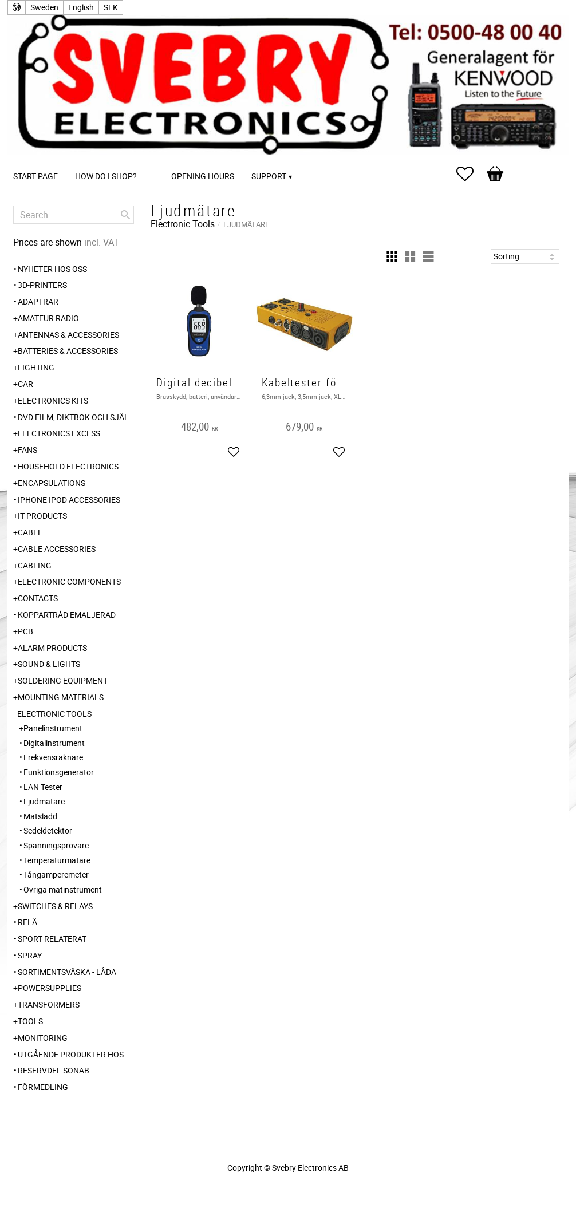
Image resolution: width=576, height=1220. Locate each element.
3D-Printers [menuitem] (42, 284)
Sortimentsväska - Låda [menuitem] (67, 971)
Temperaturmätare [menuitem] (56, 860)
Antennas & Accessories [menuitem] (68, 334)
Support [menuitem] (268, 176)
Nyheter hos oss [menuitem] (52, 268)
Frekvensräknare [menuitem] (53, 757)
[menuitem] (157, 160)
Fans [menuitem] (27, 449)
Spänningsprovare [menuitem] (56, 845)
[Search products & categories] (73, 215)
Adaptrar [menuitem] (38, 301)
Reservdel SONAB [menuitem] (53, 1070)
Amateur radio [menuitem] (48, 318)
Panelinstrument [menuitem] (52, 727)
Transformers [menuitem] (49, 1004)
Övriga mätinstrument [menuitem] (62, 889)
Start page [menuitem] (35, 176)
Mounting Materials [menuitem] (61, 697)
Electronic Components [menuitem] (69, 581)
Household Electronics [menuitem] (68, 466)
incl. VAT (101, 242)
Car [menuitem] (25, 383)
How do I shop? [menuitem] (106, 176)
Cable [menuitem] (30, 532)
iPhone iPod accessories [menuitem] (69, 499)
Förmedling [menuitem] (43, 1086)
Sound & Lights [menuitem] (49, 663)
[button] (470, 174)
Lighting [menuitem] (36, 367)
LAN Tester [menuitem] (42, 786)
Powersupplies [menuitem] (49, 987)
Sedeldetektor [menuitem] (47, 830)
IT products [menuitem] (42, 515)
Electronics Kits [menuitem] (53, 400)
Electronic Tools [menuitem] (54, 713)
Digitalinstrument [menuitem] (54, 742)
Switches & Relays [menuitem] (55, 906)
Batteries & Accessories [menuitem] (68, 350)
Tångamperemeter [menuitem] (56, 874)
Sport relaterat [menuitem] (52, 938)
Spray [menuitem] (30, 955)
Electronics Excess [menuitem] (59, 433)
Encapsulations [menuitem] (51, 482)
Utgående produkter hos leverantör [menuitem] (76, 1054)
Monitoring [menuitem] (43, 1037)
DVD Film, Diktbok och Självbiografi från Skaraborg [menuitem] (76, 417)
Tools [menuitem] (30, 1021)
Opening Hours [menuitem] (202, 176)
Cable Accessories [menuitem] (57, 548)
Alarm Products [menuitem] (52, 647)
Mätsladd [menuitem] (40, 816)
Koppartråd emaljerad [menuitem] (67, 614)
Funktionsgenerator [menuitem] (58, 772)
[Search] (125, 214)
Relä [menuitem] (27, 922)
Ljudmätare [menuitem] (44, 801)
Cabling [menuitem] (35, 565)
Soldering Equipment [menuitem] (63, 680)
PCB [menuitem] (25, 631)
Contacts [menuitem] (38, 598)
